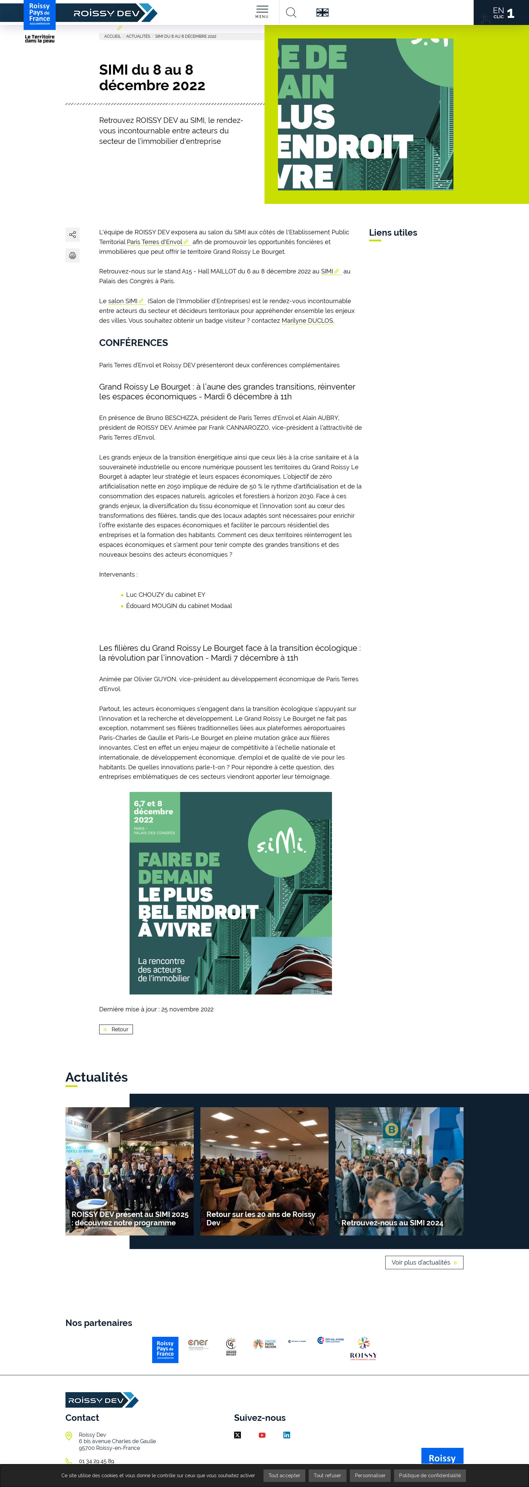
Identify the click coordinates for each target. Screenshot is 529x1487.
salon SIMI (122, 300)
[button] (72, 255)
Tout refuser (327, 1475)
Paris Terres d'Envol (154, 241)
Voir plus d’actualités (421, 1262)
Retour (119, 1029)
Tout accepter (285, 1475)
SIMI (327, 271)
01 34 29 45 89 (96, 1461)
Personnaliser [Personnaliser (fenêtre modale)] (370, 1475)
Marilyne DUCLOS (307, 320)
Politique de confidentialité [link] (430, 1475)
